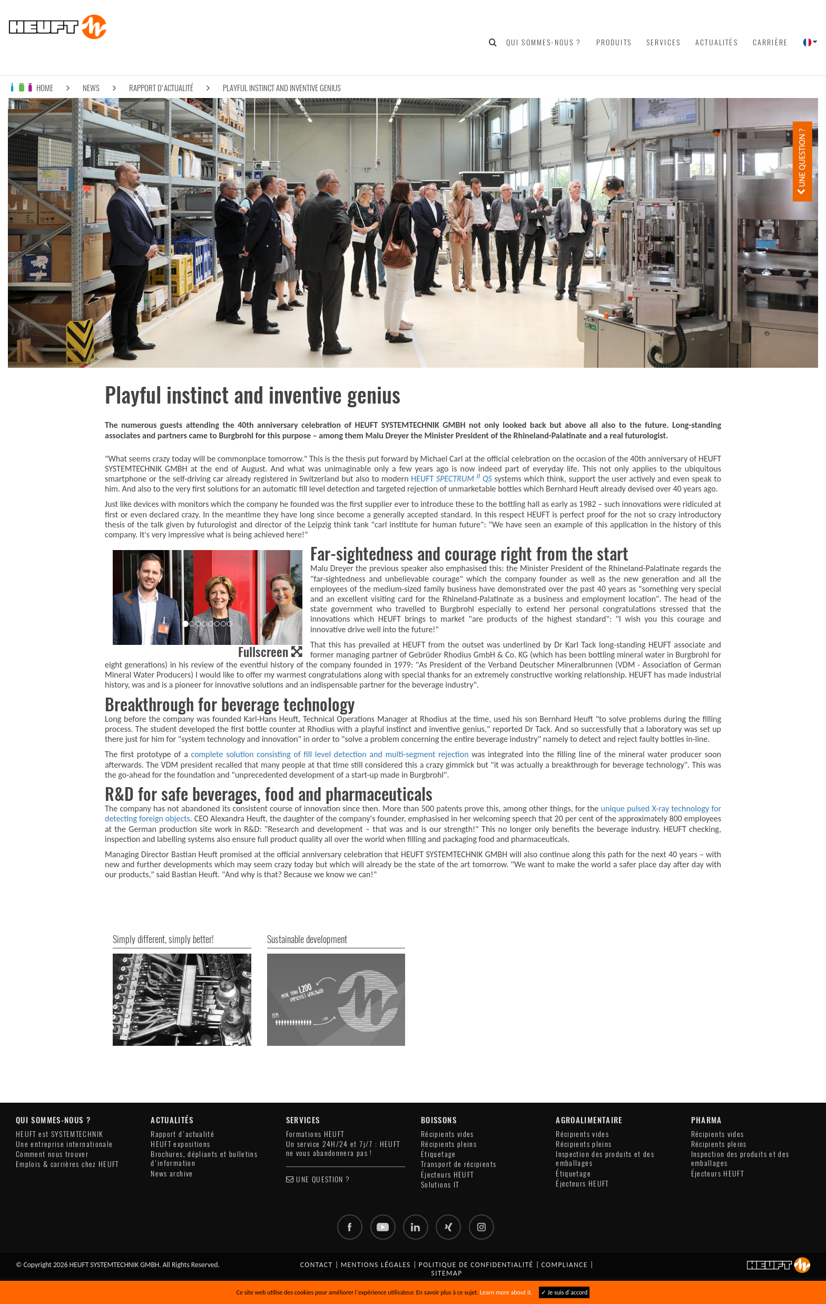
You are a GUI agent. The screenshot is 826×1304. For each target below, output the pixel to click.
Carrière (770, 42)
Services (663, 42)
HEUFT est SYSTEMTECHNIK (59, 1134)
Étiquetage (438, 1154)
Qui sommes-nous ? (544, 42)
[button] (127, 597)
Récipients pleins (449, 1144)
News (91, 87)
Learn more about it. (506, 1292)
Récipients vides (447, 1134)
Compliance (565, 1264)
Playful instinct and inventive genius (282, 87)
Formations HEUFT (315, 1134)
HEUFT (451, 479)
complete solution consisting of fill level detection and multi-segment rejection (330, 754)
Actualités (716, 42)
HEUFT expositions (180, 1144)
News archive (172, 1174)
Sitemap (447, 1273)
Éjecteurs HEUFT (447, 1175)
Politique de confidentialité (476, 1264)
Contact (316, 1264)
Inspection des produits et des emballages (605, 1158)
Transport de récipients (458, 1164)
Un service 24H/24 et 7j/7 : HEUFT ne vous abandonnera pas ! (343, 1148)
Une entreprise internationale (64, 1144)
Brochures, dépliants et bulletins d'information (204, 1158)
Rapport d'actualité (161, 87)
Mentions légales (376, 1264)
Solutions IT (440, 1185)
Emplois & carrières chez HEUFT (67, 1164)
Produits (614, 42)
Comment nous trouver (52, 1154)
